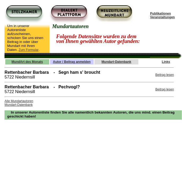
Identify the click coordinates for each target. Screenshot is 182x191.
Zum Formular (28, 50)
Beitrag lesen (164, 75)
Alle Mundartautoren (18, 101)
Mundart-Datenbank (18, 105)
